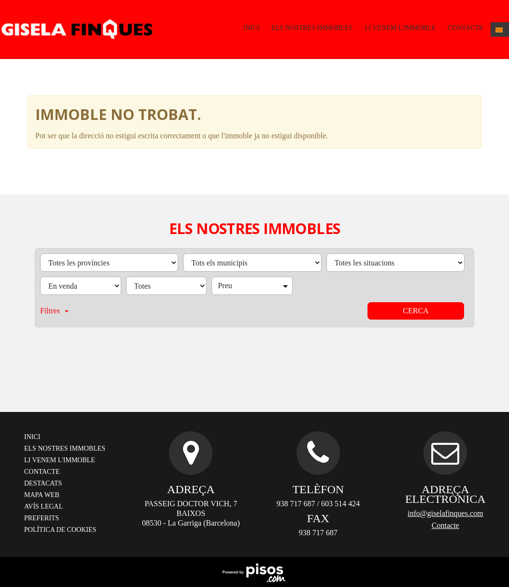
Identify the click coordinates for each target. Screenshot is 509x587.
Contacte (465, 27)
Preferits (41, 518)
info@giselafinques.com (445, 513)
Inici (251, 27)
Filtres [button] (54, 311)
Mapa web (41, 495)
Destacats (43, 483)
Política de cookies (60, 529)
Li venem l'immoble (400, 27)
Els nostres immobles (312, 27)
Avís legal (43, 506)
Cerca (415, 311)
